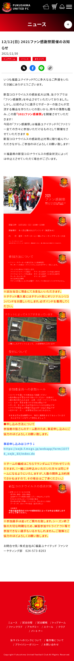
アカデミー (33, 626)
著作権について (55, 640)
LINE (41, 68)
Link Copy (50, 68)
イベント (25, 58)
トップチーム (9, 58)
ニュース (12, 622)
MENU (68, 25)
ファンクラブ (15, 626)
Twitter (24, 68)
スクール (48, 626)
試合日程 (27, 622)
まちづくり (39, 58)
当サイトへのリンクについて (25, 640)
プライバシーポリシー (27, 644)
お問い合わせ (51, 644)
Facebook (33, 68)
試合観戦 (42, 622)
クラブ (61, 626)
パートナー (37, 630)
